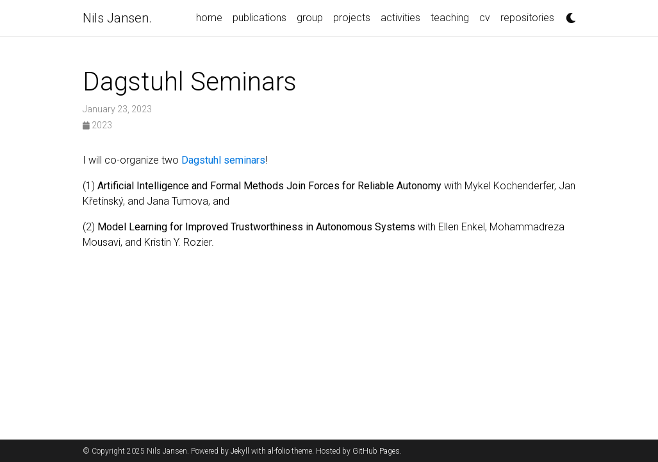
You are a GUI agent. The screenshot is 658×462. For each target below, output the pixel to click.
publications (259, 18)
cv (484, 18)
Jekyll (240, 451)
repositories (527, 18)
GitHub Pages (376, 451)
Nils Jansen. (117, 18)
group (310, 18)
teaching (450, 18)
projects (351, 18)
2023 (97, 125)
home (209, 18)
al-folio (279, 451)
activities (400, 18)
